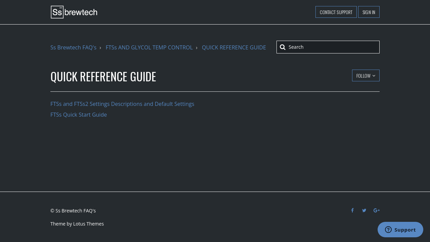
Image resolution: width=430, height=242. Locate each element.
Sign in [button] (368, 11)
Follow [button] (363, 75)
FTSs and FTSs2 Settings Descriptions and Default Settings (122, 104)
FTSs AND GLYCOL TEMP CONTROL (148, 47)
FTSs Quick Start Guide (78, 114)
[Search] (328, 47)
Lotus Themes (88, 223)
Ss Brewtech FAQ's (73, 47)
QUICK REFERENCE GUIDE (234, 47)
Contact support (336, 11)
